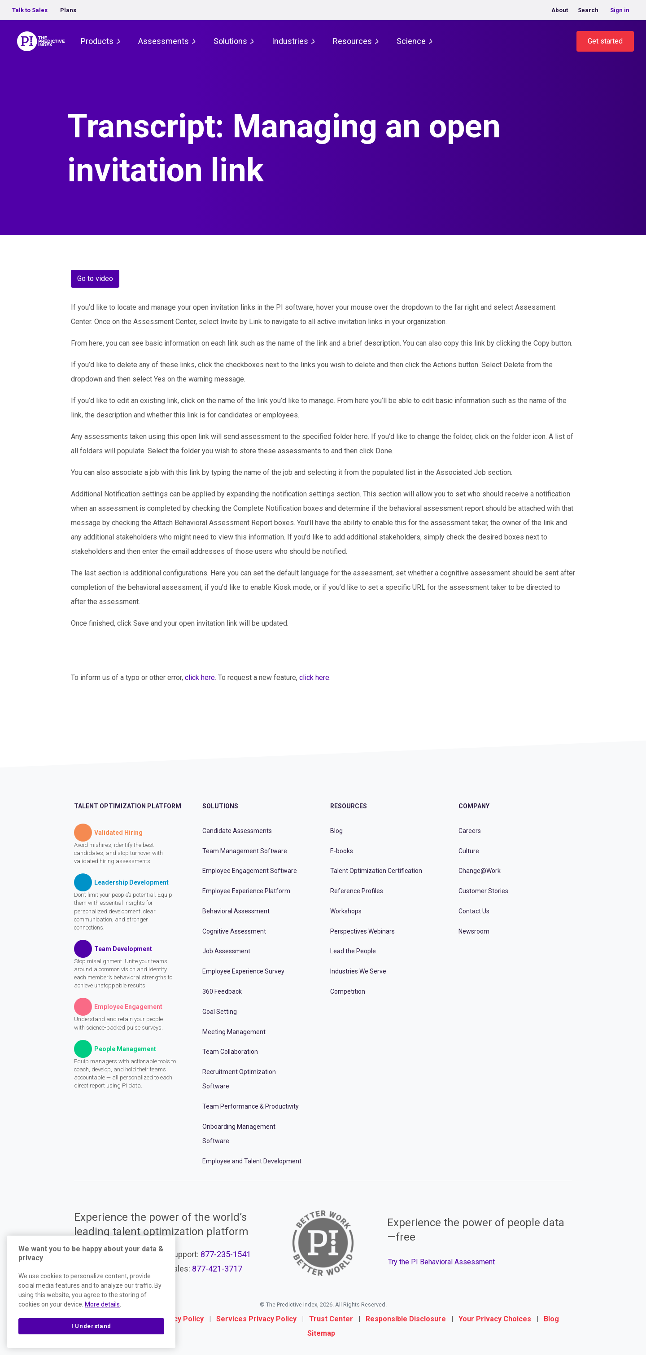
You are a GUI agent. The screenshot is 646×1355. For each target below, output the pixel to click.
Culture (468, 851)
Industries (290, 41)
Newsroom (473, 931)
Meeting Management (234, 1031)
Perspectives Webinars (362, 931)
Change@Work (479, 870)
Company (473, 806)
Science (411, 41)
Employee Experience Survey (243, 971)
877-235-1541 (226, 1254)
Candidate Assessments (237, 830)
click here (200, 677)
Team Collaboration (230, 1051)
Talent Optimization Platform (127, 806)
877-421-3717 (217, 1268)
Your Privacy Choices (494, 1319)
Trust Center (331, 1319)
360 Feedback (222, 991)
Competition (347, 991)
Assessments (163, 41)
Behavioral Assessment (236, 911)
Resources (352, 41)
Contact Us (473, 911)
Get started (605, 41)
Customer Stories (483, 891)
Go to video (95, 278)
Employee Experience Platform (246, 891)
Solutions (230, 41)
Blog (336, 830)
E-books (341, 851)
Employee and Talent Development (251, 1161)
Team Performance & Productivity (250, 1106)
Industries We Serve (358, 971)
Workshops (346, 911)
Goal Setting (219, 1011)
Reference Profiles (356, 891)
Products (97, 41)
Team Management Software (244, 851)
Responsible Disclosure (406, 1319)
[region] (91, 1292)
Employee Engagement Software (249, 870)
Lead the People (353, 951)
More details (102, 1304)
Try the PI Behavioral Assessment (441, 1262)
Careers (469, 830)
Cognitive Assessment (234, 931)
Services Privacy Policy (256, 1319)
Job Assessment (226, 951)
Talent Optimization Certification (376, 870)
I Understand (91, 1326)
